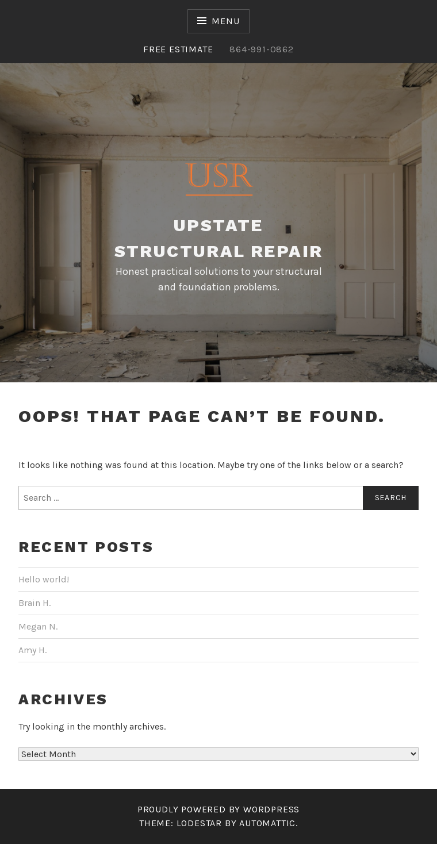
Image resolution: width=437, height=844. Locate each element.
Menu (225, 21)
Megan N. (37, 626)
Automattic (267, 823)
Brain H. (34, 602)
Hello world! (43, 579)
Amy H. (32, 649)
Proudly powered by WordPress (218, 809)
